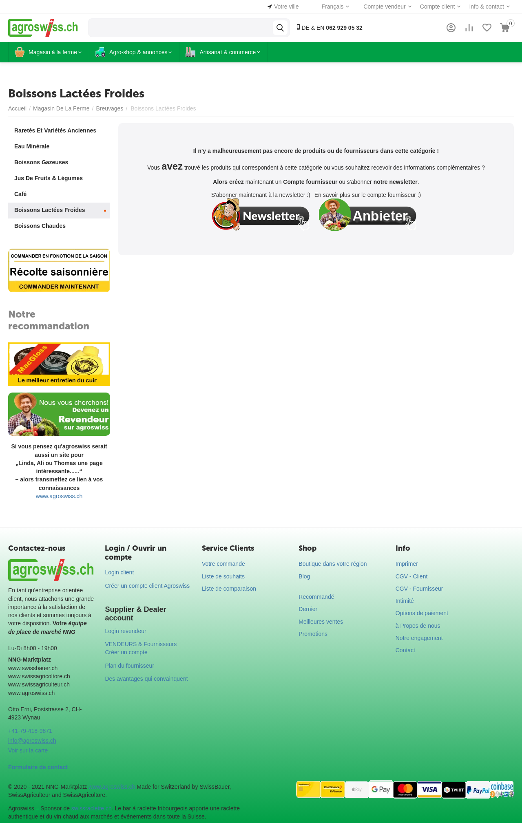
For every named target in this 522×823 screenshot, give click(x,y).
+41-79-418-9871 (30, 731)
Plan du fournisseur (129, 665)
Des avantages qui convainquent (146, 678)
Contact (405, 650)
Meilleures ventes (321, 621)
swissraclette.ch (91, 808)
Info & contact (486, 6)
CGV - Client (412, 576)
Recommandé (316, 597)
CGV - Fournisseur (419, 588)
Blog (304, 576)
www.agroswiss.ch (59, 496)
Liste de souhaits (223, 576)
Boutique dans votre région (333, 563)
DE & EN (329, 27)
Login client (119, 572)
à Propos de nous (418, 625)
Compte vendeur (384, 6)
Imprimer (407, 563)
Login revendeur (125, 631)
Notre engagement (419, 638)
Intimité (405, 601)
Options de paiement (422, 613)
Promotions (313, 634)
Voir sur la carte (28, 750)
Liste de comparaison (229, 588)
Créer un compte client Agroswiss (147, 585)
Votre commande (223, 563)
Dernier (308, 609)
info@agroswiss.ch (32, 740)
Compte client (437, 6)
